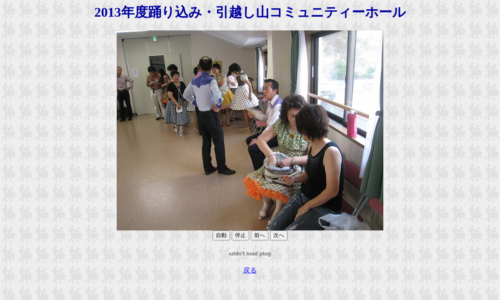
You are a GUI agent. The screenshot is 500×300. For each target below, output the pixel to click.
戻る (250, 270)
